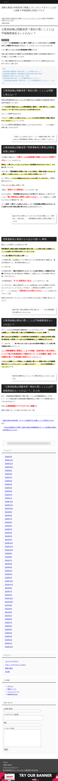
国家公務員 (5, 40)
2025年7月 (8, 477)
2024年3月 (8, 533)
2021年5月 (8, 612)
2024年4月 (8, 529)
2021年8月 (8, 609)
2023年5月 (8, 567)
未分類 (7, 672)
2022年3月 (8, 595)
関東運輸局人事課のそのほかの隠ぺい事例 (15, 76)
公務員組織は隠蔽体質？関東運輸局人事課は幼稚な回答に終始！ (22, 73)
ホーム (5, 762)
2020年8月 (8, 619)
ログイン (10, 686)
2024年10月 (9, 508)
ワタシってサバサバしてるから (15, 665)
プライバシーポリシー (10, 767)
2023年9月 (8, 553)
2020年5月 (8, 629)
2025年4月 (8, 488)
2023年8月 (8, 557)
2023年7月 (8, 560)
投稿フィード (11, 689)
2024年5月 (8, 526)
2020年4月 (8, 633)
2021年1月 (8, 616)
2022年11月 (9, 584)
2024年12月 (9, 501)
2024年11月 (9, 505)
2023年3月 (8, 574)
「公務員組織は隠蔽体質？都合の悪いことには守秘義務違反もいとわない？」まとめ (28, 82)
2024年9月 (8, 512)
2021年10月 (9, 602)
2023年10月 (9, 550)
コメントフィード (13, 692)
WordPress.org (12, 694)
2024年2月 (8, 536)
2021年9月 (8, 605)
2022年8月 (8, 588)
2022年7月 (8, 591)
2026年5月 (8, 457)
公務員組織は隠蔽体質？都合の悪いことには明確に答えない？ (22, 71)
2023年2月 (8, 577)
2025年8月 (8, 474)
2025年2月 (8, 495)
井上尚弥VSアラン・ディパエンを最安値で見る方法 (20, 770)
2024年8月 (8, 515)
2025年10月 (9, 467)
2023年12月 (9, 543)
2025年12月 (9, 460)
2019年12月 (9, 647)
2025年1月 (8, 498)
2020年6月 (8, 626)
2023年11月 (9, 546)
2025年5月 (8, 484)
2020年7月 (8, 622)
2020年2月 (8, 640)
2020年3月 (8, 636)
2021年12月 (9, 598)
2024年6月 (8, 522)
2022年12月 (9, 581)
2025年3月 (8, 491)
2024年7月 (8, 519)
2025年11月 (9, 463)
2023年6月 (8, 564)
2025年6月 (8, 481)
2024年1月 (8, 539)
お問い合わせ (7, 765)
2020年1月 (8, 643)
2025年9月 (8, 470)
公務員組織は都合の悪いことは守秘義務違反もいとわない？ (21, 78)
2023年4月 (8, 571)
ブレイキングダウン (12, 661)
